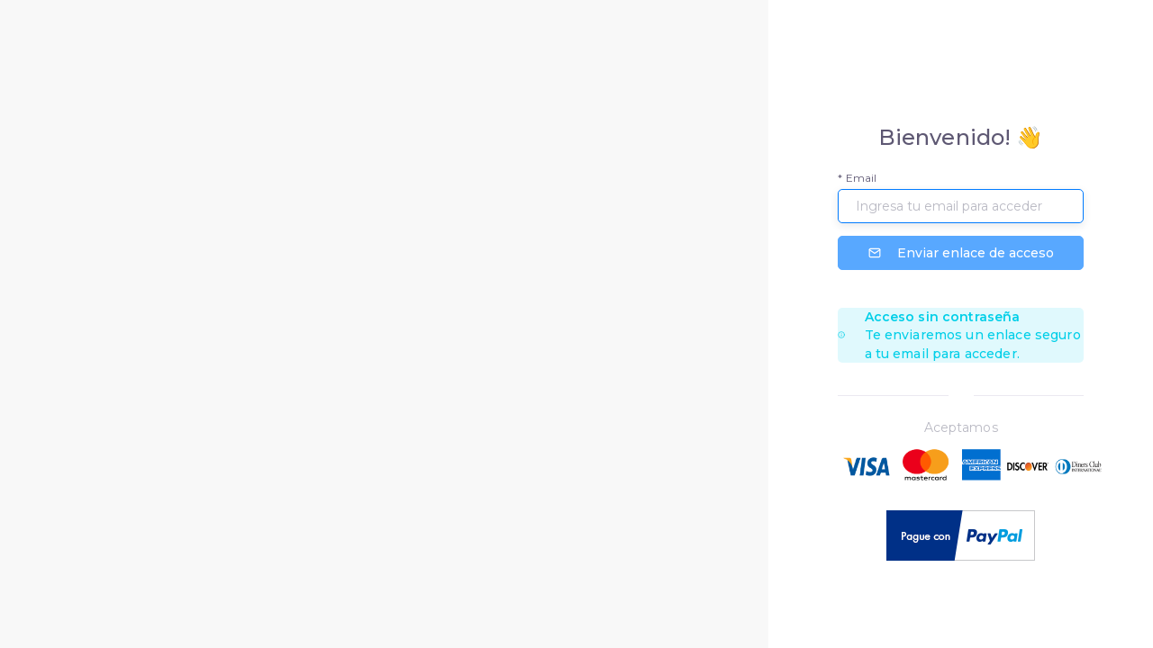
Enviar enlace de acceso (961, 253)
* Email (857, 177)
